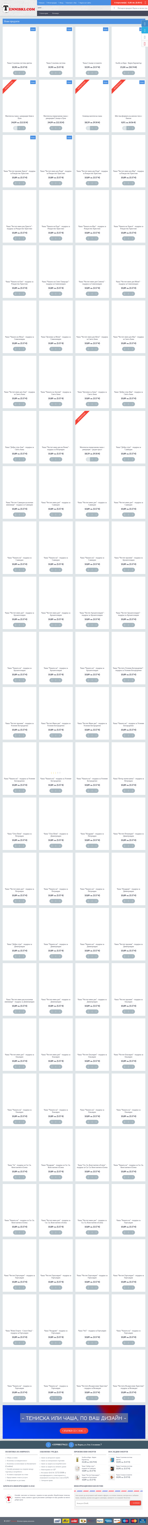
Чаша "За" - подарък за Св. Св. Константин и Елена (19, 1166)
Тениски (14, 1521)
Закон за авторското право (50, 1458)
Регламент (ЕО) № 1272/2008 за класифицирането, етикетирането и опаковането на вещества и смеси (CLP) (54, 1475)
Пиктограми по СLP (48, 1469)
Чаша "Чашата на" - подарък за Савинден (19, 559)
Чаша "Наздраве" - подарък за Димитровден (128, 890)
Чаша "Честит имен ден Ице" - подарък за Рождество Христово (128, 172)
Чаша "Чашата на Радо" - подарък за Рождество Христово (56, 227)
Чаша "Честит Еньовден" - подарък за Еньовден (92, 1055)
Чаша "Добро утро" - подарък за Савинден (128, 448)
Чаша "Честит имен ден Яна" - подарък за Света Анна (128, 338)
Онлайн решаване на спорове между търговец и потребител (19, 1470)
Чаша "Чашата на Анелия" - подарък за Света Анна (56, 393)
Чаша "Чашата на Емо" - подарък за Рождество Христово (19, 282)
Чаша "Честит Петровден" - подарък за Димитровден (128, 834)
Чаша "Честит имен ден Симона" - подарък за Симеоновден (92, 282)
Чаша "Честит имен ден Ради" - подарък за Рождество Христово (56, 172)
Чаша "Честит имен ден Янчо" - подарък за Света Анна (92, 338)
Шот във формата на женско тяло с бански (128, 117)
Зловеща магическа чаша (92, 116)
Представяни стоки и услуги (16, 1477)
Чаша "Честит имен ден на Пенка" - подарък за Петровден (56, 448)
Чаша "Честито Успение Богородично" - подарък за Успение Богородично (128, 669)
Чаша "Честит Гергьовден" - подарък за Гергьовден (19, 1276)
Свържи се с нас (74, 1431)
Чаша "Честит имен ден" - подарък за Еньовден (19, 1055)
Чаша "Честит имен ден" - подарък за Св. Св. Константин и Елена (55, 1221)
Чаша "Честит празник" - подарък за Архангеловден (128, 559)
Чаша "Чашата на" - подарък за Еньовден (19, 1111)
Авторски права (46, 1480)
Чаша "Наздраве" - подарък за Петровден (92, 834)
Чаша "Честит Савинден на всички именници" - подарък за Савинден (19, 503)
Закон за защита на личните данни (53, 1466)
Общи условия (11, 1458)
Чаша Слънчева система (55, 63)
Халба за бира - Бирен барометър (128, 63)
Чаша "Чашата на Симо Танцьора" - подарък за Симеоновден (56, 282)
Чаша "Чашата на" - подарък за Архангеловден (19, 669)
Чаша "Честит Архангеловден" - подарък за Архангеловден (92, 614)
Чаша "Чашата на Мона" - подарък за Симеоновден (19, 338)
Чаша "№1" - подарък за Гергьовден (92, 1330)
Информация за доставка (15, 1480)
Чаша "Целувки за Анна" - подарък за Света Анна (92, 393)
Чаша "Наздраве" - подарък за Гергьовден (55, 1331)
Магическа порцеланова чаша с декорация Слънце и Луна (55, 117)
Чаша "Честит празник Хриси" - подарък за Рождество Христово (19, 172)
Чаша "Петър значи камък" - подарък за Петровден (128, 779)
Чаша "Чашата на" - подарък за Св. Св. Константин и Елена (128, 1166)
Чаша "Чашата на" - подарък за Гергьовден (128, 1221)
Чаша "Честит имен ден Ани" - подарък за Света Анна (19, 393)
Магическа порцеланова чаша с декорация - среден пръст (92, 448)
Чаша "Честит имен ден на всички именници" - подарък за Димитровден (19, 1000)
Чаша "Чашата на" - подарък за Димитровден (56, 945)
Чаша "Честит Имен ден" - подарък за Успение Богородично (56, 724)
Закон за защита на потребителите (53, 1464)
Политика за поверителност (16, 1460)
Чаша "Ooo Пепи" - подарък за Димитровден (56, 834)
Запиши (135, 1503)
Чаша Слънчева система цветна (19, 63)
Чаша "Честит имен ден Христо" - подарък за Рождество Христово (19, 227)
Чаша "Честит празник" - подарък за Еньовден (128, 1000)
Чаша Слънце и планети (92, 63)
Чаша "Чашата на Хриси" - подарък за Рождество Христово (128, 227)
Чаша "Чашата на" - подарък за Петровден (56, 890)
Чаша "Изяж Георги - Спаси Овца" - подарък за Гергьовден (20, 1331)
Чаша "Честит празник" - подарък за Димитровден (128, 945)
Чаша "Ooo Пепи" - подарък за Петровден (19, 834)
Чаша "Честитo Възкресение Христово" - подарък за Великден (92, 1387)
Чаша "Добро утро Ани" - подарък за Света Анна (19, 448)
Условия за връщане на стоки (16, 1474)
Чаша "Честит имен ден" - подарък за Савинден (55, 503)
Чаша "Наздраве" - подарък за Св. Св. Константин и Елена (55, 1166)
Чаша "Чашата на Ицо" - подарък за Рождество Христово (92, 227)
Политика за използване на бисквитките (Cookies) (20, 1465)
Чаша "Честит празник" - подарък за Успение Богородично (19, 724)
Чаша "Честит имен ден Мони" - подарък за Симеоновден (128, 282)
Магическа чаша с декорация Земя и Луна (19, 117)
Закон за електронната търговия (52, 1460)
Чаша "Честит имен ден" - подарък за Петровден (19, 890)
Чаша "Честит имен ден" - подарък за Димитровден (55, 1000)
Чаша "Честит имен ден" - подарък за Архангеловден (19, 614)
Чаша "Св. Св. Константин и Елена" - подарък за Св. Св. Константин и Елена (92, 1166)
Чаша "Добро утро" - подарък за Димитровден (19, 945)
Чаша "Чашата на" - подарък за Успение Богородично (128, 724)
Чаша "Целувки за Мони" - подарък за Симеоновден (56, 338)
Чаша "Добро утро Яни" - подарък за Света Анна (128, 393)
